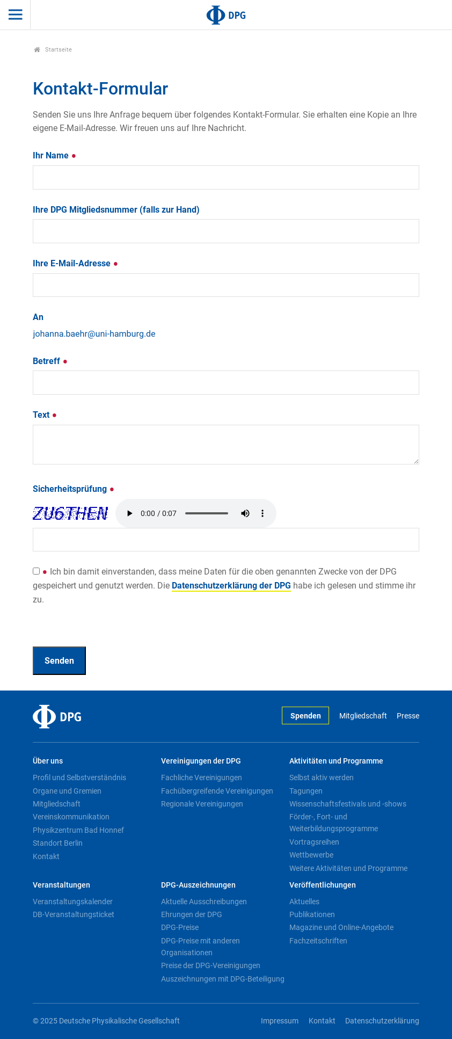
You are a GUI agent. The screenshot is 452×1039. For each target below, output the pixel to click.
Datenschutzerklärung (382, 1021)
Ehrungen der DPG (191, 914)
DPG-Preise (180, 927)
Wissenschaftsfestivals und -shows (347, 804)
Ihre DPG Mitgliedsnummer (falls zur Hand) (116, 210)
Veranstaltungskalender (73, 901)
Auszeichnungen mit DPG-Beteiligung (223, 979)
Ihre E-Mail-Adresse (76, 263)
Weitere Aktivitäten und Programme (348, 868)
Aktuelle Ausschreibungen (204, 901)
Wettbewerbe (311, 855)
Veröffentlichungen (322, 885)
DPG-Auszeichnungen (198, 885)
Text (45, 415)
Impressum (279, 1021)
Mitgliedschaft (363, 716)
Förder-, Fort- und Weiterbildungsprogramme (333, 822)
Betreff (50, 361)
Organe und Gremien (67, 791)
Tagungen (306, 791)
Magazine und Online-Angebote (341, 927)
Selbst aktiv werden (321, 777)
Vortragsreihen (314, 842)
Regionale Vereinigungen (202, 804)
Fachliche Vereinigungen (201, 777)
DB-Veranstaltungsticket (73, 914)
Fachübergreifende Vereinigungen (217, 791)
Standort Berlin (58, 843)
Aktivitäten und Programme (336, 761)
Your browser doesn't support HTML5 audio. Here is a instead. (195, 513)
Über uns (48, 761)
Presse (408, 716)
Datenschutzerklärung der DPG (231, 585)
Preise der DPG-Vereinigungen (210, 965)
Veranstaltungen (61, 885)
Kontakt (46, 856)
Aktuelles (304, 901)
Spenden (305, 716)
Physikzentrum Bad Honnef (78, 830)
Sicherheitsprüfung (74, 489)
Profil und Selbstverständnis (79, 777)
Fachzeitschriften (318, 940)
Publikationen (312, 914)
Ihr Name (55, 155)
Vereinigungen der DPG (201, 761)
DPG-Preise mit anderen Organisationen (200, 946)
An (38, 317)
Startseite (53, 49)
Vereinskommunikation (71, 816)
